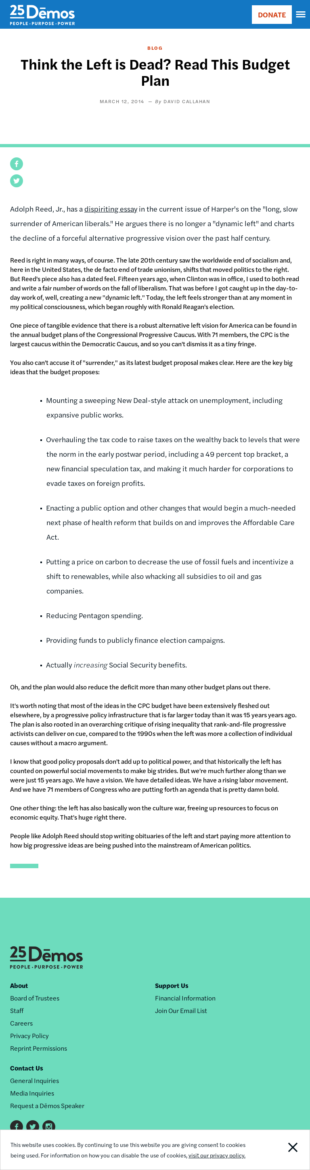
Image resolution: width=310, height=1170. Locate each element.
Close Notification (280, 1150)
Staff (16, 1010)
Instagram (48, 1126)
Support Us (172, 985)
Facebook (16, 1126)
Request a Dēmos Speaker (47, 1105)
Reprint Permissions (38, 1048)
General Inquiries (34, 1080)
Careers (21, 1023)
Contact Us (26, 1067)
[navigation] (301, 14)
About (19, 985)
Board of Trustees (34, 998)
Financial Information (185, 998)
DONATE (272, 14)
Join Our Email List (181, 1010)
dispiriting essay (110, 208)
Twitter (32, 1126)
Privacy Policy (29, 1035)
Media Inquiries (32, 1093)
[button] (16, 163)
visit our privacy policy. (217, 1155)
